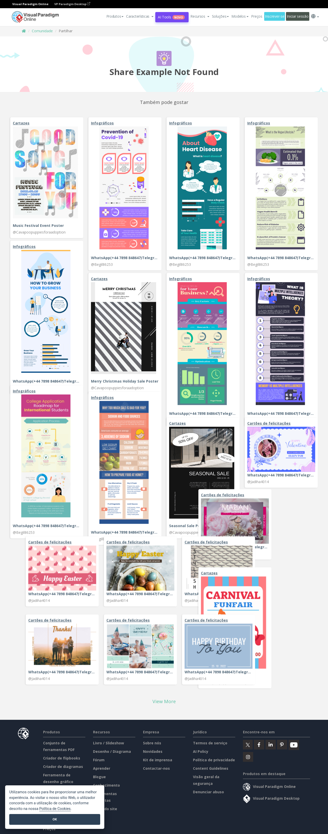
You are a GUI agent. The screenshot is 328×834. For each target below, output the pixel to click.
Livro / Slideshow (108, 769)
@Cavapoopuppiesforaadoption (39, 232)
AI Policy (200, 777)
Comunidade (42, 30)
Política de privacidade (214, 786)
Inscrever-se (274, 16)
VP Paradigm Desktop (72, 4)
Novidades (152, 777)
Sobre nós (152, 769)
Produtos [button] (115, 16)
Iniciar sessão (297, 16)
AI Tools (171, 17)
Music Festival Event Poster (38, 225)
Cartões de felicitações (269, 378)
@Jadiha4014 (258, 436)
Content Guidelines (210, 794)
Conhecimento (106, 811)
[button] (139, 16)
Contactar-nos (156, 794)
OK (55, 819)
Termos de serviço (210, 769)
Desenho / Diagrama (112, 777)
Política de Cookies (54, 809)
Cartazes (21, 123)
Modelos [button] (240, 16)
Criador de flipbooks (61, 784)
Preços (256, 16)
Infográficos (102, 123)
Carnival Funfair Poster (34, 647)
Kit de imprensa (157, 786)
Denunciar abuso (208, 818)
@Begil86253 (102, 264)
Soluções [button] (220, 16)
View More (164, 728)
